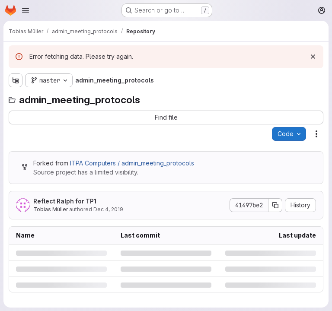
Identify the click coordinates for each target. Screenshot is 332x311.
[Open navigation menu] (25, 10)
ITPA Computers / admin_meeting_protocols (132, 163)
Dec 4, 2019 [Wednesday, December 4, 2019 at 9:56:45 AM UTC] (108, 209)
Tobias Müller (50, 209)
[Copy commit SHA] (275, 205)
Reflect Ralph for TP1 (64, 201)
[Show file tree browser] (15, 80)
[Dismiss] (313, 56)
